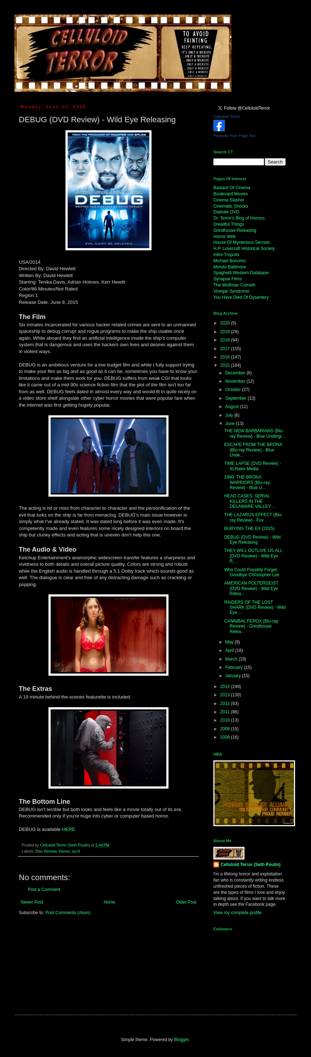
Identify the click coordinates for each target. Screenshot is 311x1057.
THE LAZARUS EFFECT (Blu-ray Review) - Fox (253, 517)
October (233, 389)
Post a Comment (44, 889)
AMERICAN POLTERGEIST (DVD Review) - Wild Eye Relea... (251, 588)
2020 (225, 323)
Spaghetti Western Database (241, 272)
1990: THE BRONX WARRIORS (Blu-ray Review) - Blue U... (247, 482)
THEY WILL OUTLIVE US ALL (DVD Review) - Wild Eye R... (253, 556)
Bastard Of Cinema (231, 187)
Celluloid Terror (226, 116)
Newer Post (32, 902)
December (236, 372)
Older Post (186, 902)
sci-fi (76, 851)
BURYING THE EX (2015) (249, 528)
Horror (64, 851)
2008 (225, 737)
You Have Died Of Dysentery (241, 297)
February (234, 667)
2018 (225, 340)
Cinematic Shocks (230, 206)
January (233, 675)
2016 (225, 357)
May (230, 642)
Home (109, 902)
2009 (225, 728)
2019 (225, 331)
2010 (225, 720)
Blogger (181, 1039)
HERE (68, 829)
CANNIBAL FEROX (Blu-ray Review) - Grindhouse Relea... (251, 626)
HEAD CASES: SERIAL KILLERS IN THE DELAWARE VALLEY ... (250, 501)
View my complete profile (237, 912)
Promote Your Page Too (234, 135)
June (230, 423)
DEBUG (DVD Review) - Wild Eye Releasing (252, 540)
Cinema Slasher (228, 200)
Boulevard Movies (230, 193)
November (236, 381)
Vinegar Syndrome (231, 291)
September (236, 398)
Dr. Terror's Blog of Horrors (239, 218)
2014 (225, 686)
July (229, 415)
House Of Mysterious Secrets (241, 242)
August (232, 406)
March (232, 659)
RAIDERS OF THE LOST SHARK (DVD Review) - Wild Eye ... (255, 607)
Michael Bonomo (229, 260)
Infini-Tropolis (226, 254)
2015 (225, 365)
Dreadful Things (228, 224)
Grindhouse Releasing (234, 230)
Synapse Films (227, 278)
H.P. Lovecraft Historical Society (244, 248)
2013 (225, 694)
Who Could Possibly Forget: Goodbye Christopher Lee (251, 572)
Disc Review (46, 851)
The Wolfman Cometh (234, 285)
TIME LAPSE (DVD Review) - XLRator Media (252, 466)
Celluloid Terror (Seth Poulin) (251, 864)
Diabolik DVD (226, 212)
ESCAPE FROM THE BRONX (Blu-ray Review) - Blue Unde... (253, 450)
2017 (225, 348)
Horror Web (224, 236)
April (230, 650)
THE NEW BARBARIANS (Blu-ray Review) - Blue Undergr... (254, 433)
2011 (225, 711)
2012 (225, 703)
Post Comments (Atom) (67, 912)
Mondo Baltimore (229, 266)
